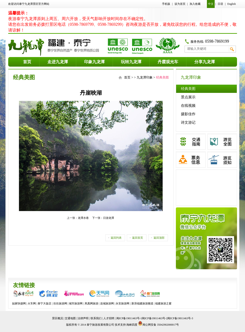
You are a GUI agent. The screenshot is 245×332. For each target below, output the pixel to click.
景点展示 (188, 97)
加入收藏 (195, 3)
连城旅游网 (107, 303)
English (231, 3)
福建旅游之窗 (163, 303)
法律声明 (83, 318)
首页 (127, 77)
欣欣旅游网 (60, 303)
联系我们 (96, 318)
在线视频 (188, 105)
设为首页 (180, 3)
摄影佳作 (188, 114)
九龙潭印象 (145, 77)
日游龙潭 (108, 218)
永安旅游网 (122, 303)
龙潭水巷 (83, 218)
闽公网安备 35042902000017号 (158, 324)
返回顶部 (159, 237)
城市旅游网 (76, 303)
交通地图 (70, 318)
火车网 (32, 303)
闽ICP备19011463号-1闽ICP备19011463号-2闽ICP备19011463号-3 (154, 318)
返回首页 (137, 237)
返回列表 (116, 237)
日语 (220, 3)
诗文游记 (188, 122)
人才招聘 (108, 318)
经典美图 (188, 89)
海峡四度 (131, 324)
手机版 (166, 3)
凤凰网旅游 (91, 303)
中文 (211, 3)
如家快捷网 (19, 303)
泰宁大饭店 (44, 303)
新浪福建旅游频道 (142, 303)
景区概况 (57, 318)
